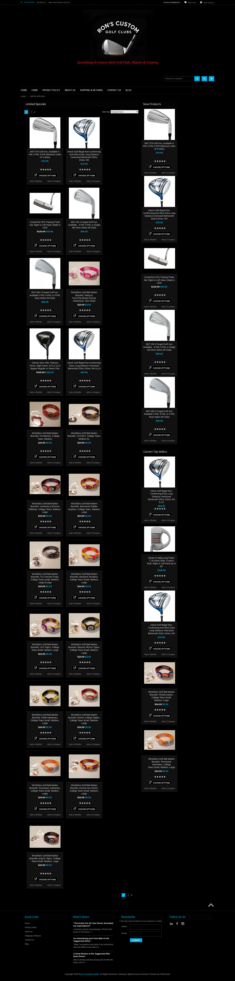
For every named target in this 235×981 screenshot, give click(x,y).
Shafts (23, 183)
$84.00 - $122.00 (29, 270)
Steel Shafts (26, 188)
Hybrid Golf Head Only (31, 125)
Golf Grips (25, 123)
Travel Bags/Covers (29, 152)
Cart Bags (25, 146)
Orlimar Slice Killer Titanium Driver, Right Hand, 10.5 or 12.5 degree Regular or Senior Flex (82, 366)
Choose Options (82, 175)
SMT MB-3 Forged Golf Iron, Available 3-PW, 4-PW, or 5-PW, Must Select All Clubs (82, 295)
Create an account (63, 2)
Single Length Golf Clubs (32, 131)
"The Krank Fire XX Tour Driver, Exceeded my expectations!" (93, 924)
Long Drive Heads (29, 172)
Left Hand (25, 170)
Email (124, 933)
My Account (41, 2)
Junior (23, 162)
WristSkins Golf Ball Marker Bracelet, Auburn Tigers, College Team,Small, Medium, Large (82, 858)
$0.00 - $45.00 (28, 259)
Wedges (24, 191)
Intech (23, 232)
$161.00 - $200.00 (29, 280)
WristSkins (25, 224)
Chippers (25, 133)
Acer (23, 215)
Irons (23, 159)
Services (24, 180)
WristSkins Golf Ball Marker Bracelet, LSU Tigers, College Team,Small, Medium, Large (82, 647)
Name (124, 926)
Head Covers (27, 154)
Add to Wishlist (73, 181)
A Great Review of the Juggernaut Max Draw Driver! (91, 955)
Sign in (51, 2)
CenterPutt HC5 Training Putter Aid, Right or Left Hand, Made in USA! (82, 225)
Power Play (26, 236)
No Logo (24, 207)
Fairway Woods (28, 139)
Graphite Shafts (28, 186)
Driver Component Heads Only (34, 112)
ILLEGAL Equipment (30, 128)
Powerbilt (25, 211)
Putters (24, 175)
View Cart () (208, 3)
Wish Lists (192, 2)
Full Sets (25, 141)
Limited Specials (28, 167)
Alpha (23, 228)
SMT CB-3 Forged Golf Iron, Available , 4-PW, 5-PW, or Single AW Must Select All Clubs (121, 225)
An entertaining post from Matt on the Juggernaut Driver (91, 939)
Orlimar (24, 203)
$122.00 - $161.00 (29, 275)
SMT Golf (25, 240)
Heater (24, 219)
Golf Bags (25, 144)
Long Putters (26, 178)
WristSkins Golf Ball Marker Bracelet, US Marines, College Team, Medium (82, 436)
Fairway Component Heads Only (35, 115)
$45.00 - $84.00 (28, 264)
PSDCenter (165, 974)
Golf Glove (25, 120)
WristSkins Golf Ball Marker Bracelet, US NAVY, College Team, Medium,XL (121, 436)
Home (23, 96)
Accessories (26, 110)
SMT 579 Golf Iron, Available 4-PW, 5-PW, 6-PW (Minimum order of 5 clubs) (82, 154)
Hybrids (24, 157)
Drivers (24, 136)
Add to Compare (91, 181)
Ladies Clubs (26, 165)
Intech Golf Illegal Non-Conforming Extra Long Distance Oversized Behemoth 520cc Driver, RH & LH (121, 366)
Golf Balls (25, 118)
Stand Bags (26, 149)
